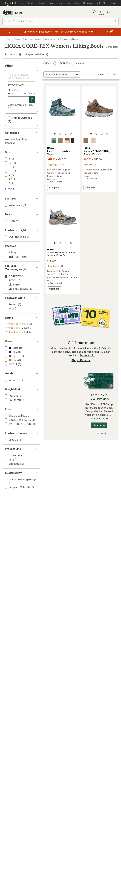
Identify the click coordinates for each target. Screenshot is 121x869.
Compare (54, 188)
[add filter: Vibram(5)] (10, 284)
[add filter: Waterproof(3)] (13, 205)
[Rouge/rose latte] (67, 140)
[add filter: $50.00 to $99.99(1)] (16, 415)
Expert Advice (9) (37, 54)
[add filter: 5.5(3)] (8, 162)
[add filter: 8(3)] (7, 183)
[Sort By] (61, 74)
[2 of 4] (60, 134)
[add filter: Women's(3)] (11, 379)
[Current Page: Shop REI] (8, 3)
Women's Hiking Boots (71, 39)
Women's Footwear (33, 39)
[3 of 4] (65, 134)
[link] (62, 112)
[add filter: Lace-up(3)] (11, 439)
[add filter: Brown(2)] (12, 355)
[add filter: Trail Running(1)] (14, 256)
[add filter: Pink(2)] (10, 364)
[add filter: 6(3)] (7, 166)
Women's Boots (52, 39)
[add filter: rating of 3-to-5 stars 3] (18, 324)
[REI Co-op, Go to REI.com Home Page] (8, 12)
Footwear (18, 39)
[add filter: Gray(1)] (11, 360)
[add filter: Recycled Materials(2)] (17, 486)
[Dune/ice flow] (86, 140)
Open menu (115, 12)
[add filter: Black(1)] (11, 347)
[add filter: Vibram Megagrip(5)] (16, 288)
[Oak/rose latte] (92, 140)
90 (115, 74)
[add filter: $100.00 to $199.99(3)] (17, 419)
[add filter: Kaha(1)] (9, 459)
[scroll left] (48, 140)
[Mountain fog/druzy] (53, 140)
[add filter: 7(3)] (7, 175)
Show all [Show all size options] (10, 188)
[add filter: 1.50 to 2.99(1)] (13, 399)
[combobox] (60, 21)
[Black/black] (73, 140)
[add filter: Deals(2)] (9, 220)
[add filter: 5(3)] (7, 158)
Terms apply (87, 355)
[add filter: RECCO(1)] (10, 280)
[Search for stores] (32, 99)
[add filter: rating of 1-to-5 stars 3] (18, 332)
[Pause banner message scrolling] (111, 32)
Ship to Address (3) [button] (20, 119)
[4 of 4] (71, 134)
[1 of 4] (55, 134)
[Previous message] (9, 32)
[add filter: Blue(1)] (10, 351)
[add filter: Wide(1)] (9, 308)
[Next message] (107, 32)
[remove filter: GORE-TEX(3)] (12, 276)
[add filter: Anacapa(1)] (11, 455)
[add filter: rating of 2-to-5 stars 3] (18, 328)
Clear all (80, 63)
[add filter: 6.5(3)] (8, 171)
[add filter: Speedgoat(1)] (13, 463)
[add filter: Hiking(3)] (10, 252)
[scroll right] (76, 140)
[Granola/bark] (60, 140)
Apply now (99, 425)
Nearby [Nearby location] (29, 93)
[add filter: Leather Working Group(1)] (20, 479)
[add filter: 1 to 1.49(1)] (11, 395)
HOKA (7, 39)
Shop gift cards (81, 360)
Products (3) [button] (13, 54)
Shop (18, 12)
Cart (108, 12)
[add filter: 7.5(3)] (8, 179)
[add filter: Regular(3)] (10, 304)
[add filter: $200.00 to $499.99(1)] (18, 423)
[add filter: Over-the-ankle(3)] (15, 236)
